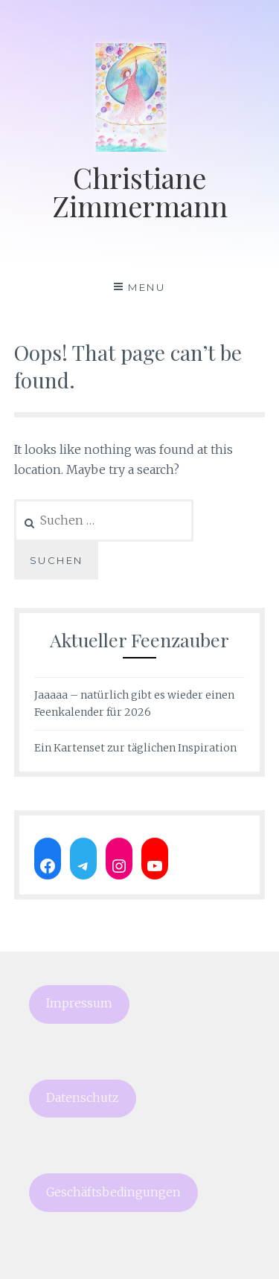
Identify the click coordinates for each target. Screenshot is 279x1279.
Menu (146, 287)
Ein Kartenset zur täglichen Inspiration (135, 747)
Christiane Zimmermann (140, 191)
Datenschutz (82, 1098)
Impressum (79, 1003)
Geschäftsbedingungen (113, 1192)
